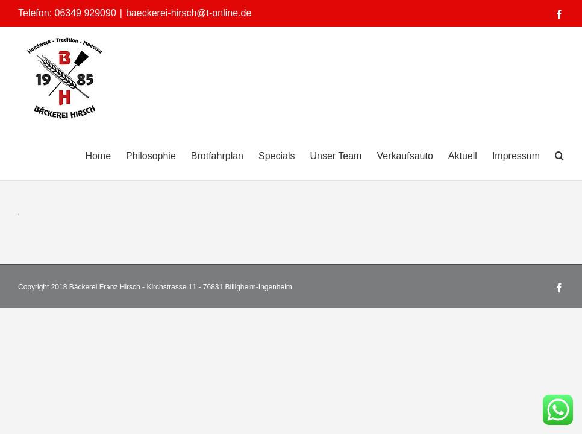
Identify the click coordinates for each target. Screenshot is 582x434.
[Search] (559, 155)
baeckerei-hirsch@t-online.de (188, 13)
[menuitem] (105, 155)
